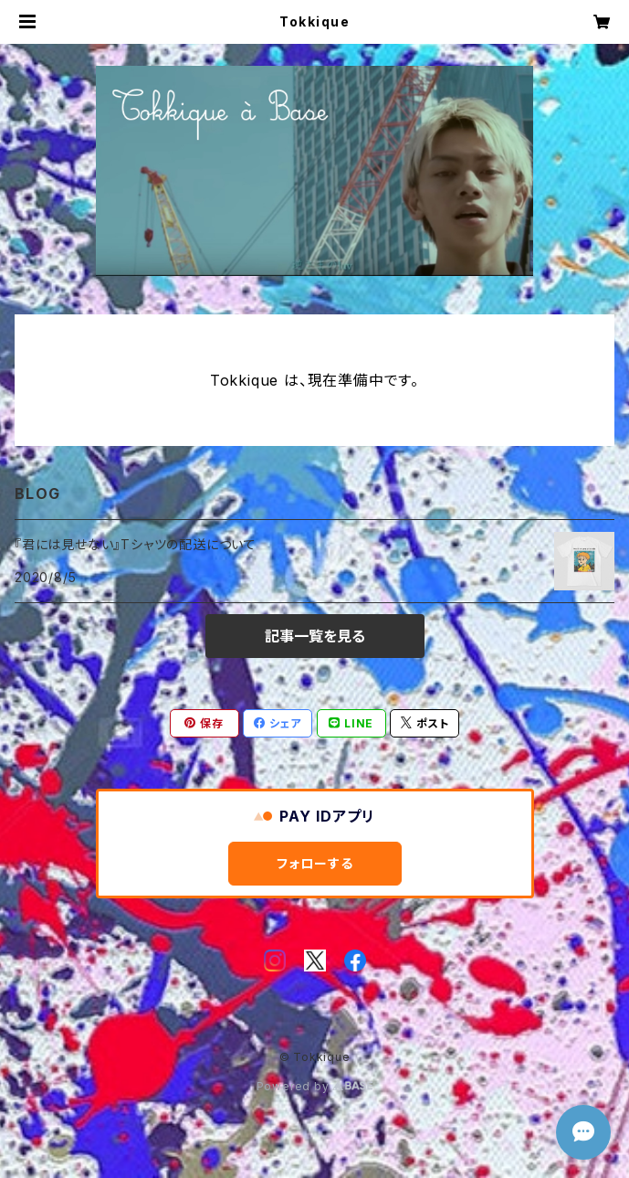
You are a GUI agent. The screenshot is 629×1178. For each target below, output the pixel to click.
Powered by (315, 1086)
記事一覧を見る (315, 636)
